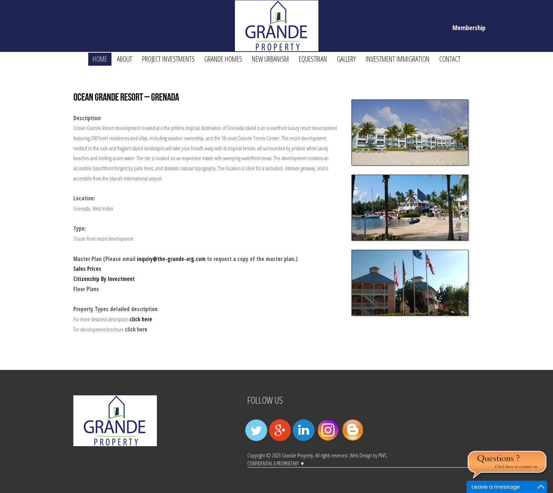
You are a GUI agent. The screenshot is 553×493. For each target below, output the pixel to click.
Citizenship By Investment (104, 279)
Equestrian (313, 59)
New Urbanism (270, 59)
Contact (449, 59)
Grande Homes (223, 59)
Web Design (361, 455)
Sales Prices (87, 269)
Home (100, 59)
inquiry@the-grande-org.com (171, 259)
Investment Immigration (398, 59)
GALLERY (346, 59)
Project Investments (168, 59)
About (124, 59)
